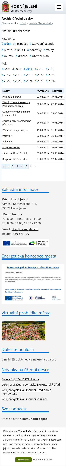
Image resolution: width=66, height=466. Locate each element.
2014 (29, 69)
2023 (18, 81)
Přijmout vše (23, 459)
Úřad (23, 23)
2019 (29, 75)
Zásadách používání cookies (31, 452)
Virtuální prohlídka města (26, 313)
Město (8, 50)
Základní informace (20, 189)
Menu (59, 7)
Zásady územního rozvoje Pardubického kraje (16, 104)
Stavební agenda (43, 44)
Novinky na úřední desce (25, 369)
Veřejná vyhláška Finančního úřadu (25, 399)
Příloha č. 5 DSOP (12, 96)
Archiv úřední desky (41, 23)
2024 (29, 81)
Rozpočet (21, 44)
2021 (51, 75)
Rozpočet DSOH (11, 147)
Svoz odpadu (14, 409)
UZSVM (8, 56)
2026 (51, 81)
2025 (40, 81)
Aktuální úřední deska (16, 31)
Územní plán (40, 56)
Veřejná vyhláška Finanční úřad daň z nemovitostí (26, 391)
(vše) (7, 44)
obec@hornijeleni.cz (25, 229)
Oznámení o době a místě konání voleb (16, 113)
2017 (7, 75)
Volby (50, 50)
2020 (40, 75)
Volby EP (7, 135)
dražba (22, 56)
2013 (18, 69)
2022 (7, 81)
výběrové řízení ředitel (14, 153)
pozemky (35, 50)
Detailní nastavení (42, 459)
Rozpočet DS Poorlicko (14, 159)
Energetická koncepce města (29, 256)
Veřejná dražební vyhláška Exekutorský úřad (31, 384)
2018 (18, 75)
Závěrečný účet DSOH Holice (20, 379)
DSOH (21, 50)
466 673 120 (21, 234)
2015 (40, 69)
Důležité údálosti (18, 349)
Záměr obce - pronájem (15, 130)
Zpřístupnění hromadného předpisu (16, 122)
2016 (51, 69)
